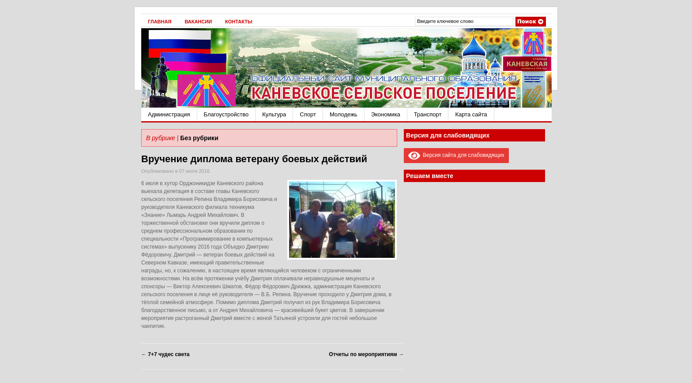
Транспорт (428, 114)
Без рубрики (199, 137)
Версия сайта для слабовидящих (456, 155)
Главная (159, 21)
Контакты (238, 21)
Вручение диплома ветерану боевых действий (254, 158)
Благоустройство (226, 114)
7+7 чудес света (165, 354)
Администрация (169, 114)
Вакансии (198, 21)
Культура (274, 114)
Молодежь (343, 114)
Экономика (385, 114)
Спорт (308, 114)
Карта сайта (471, 114)
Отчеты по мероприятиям (366, 354)
